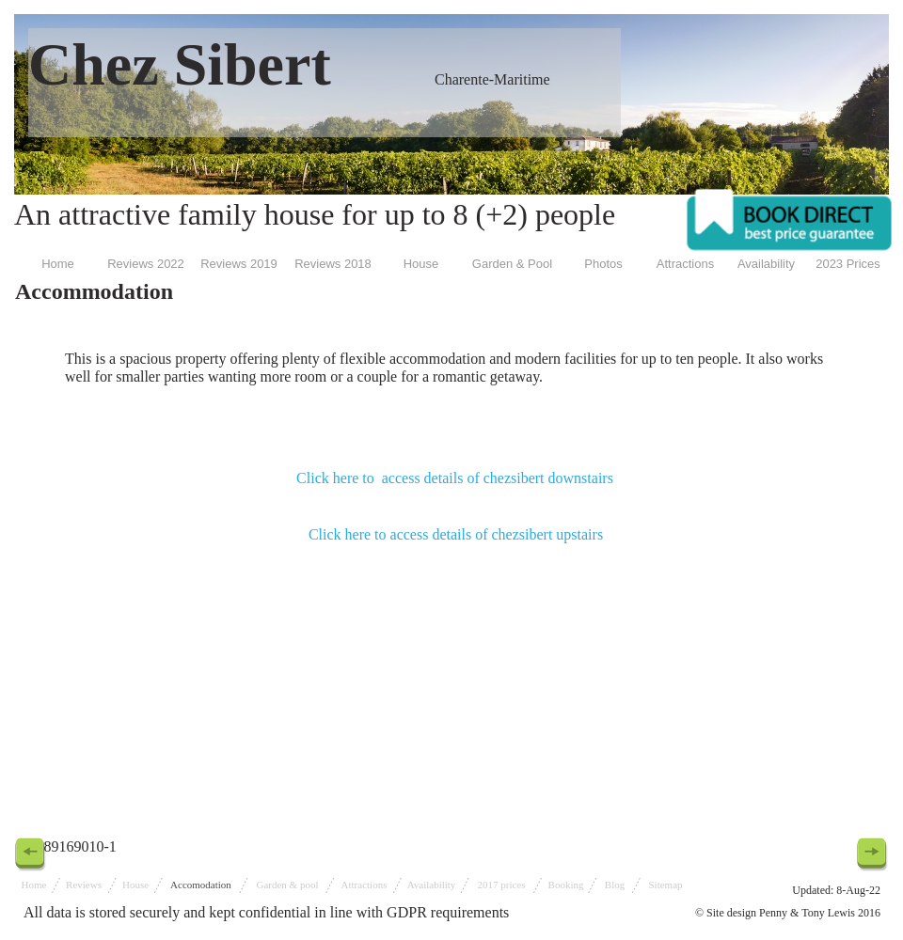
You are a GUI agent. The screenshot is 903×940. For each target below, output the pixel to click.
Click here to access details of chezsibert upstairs (456, 534)
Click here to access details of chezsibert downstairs (454, 478)
